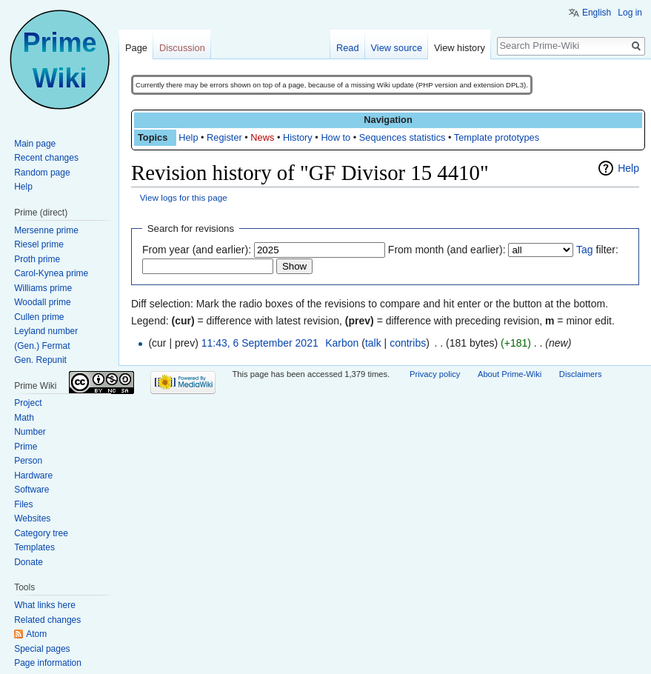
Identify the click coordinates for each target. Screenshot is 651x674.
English (596, 12)
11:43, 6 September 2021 (259, 343)
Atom (36, 634)
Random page (42, 172)
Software (31, 489)
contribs (408, 343)
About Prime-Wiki (509, 374)
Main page (35, 144)
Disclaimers (580, 374)
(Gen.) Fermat (42, 346)
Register (224, 137)
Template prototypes (496, 137)
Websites (32, 518)
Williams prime (43, 288)
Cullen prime (39, 317)
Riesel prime (39, 244)
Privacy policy (435, 374)
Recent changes (46, 158)
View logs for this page (183, 197)
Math (24, 418)
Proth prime (37, 259)
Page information (47, 663)
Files (23, 504)
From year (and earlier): (196, 250)
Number (30, 432)
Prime (25, 446)
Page (136, 47)
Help (188, 137)
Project (27, 403)
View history (459, 47)
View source (396, 47)
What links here (45, 605)
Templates (34, 547)
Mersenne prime (46, 230)
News (262, 137)
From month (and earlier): (447, 250)
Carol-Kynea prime (51, 273)
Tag (584, 250)
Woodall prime (42, 302)
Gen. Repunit (40, 360)
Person (28, 461)
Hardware (33, 475)
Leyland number (46, 331)
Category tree (41, 533)
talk (373, 343)
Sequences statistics (402, 137)
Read (347, 47)
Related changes (47, 620)
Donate (28, 562)
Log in (630, 12)
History (298, 137)
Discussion (182, 47)
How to (335, 137)
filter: (597, 250)
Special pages (42, 649)
